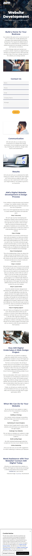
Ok (30, 531)
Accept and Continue (22, 553)
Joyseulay (18, 473)
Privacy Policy (6, 545)
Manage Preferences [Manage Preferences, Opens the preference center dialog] (8, 553)
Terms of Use (22, 544)
